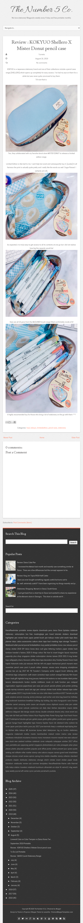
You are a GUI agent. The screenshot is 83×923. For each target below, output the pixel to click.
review (29, 630)
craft (29, 674)
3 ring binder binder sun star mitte (34, 693)
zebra (19, 641)
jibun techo (23, 726)
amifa (52, 671)
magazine (9, 734)
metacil (51, 734)
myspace (37, 918)
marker (26, 734)
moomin (54, 737)
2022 (11, 801)
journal (26, 645)
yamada (37, 771)
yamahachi (45, 771)
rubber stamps (42, 667)
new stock (10, 741)
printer (68, 686)
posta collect (52, 748)
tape (45, 641)
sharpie (8, 756)
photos (58, 686)
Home (42, 437)
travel (51, 634)
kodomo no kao (55, 678)
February (14, 881)
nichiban (28, 741)
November (15, 822)
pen (46, 634)
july (25, 663)
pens (50, 630)
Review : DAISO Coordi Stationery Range (25, 856)
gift (16, 678)
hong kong (28, 678)
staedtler (53, 756)
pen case (36, 686)
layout (66, 652)
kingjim (61, 652)
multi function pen (62, 682)
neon (75, 663)
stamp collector (64, 756)
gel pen (29, 719)
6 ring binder (72, 656)
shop (19, 656)
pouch (32, 667)
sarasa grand (59, 752)
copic (16, 708)
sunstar (9, 671)
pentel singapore (35, 745)
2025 (11, 789)
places (8, 748)
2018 (19, 649)
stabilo (47, 756)
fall (14, 715)
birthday (74, 697)
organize (19, 686)
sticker (14, 649)
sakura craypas (47, 752)
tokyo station (14, 767)
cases (33, 704)
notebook (73, 630)
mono (40, 737)
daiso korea (30, 649)
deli (22, 711)
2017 (24, 671)
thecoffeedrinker (12, 630)
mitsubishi (18, 737)
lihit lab (37, 663)
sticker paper (67, 760)
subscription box (21, 634)
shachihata (73, 752)
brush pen (44, 637)
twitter (22, 918)
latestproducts (17, 682)
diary (75, 637)
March (13, 877)
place (75, 745)
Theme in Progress (23, 912)
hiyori (51, 723)
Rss (64, 918)
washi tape (68, 637)
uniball (8, 693)
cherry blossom (24, 660)
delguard (16, 711)
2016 (11, 898)
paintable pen (15, 745)
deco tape (40, 660)
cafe (75, 671)
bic (69, 697)
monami (70, 663)
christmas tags (11, 674)
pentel (36, 637)
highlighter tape (29, 723)
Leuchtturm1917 (59, 693)
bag (61, 697)
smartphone (72, 667)
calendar (9, 704)
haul (28, 428)
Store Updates (63, 630)
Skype (56, 918)
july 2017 (36, 726)
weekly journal (14, 771)
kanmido (47, 726)
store (40, 641)
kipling (71, 726)
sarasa (51, 667)
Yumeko (42, 54)
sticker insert (55, 760)
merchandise (42, 734)
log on (59, 730)
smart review (23, 756)
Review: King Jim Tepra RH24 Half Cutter (32, 575)
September (15, 831)
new (65, 737)
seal (66, 752)
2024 (11, 793)
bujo (7, 660)
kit (47, 678)
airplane (13, 697)
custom (52, 674)
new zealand (19, 741)
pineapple (64, 745)
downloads (43, 630)
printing (74, 686)
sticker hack (73, 649)
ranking (8, 752)
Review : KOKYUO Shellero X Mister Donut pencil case (41, 45)
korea (60, 645)
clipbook (55, 704)
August (13, 835)
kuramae (32, 730)
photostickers (48, 745)
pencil (75, 645)
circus (48, 704)
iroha (66, 723)
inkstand (60, 723)
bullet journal (18, 645)
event (72, 711)
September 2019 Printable (20, 843)
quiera (70, 748)
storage (66, 641)
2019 (60, 656)
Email (60, 918)
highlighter (10, 637)
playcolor (20, 748)
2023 (19, 693)
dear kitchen (52, 708)
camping (21, 704)
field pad (19, 715)
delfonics (9, 711)
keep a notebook (57, 726)
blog (7, 700)
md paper (47, 663)
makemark (18, 734)
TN (31, 671)
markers (58, 649)
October (14, 826)
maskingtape (39, 634)
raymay (14, 689)
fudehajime (14, 719)
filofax (25, 715)
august (58, 671)
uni (17, 671)
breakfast (30, 700)
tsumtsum (40, 767)
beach (65, 697)
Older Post (76, 437)
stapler (16, 760)
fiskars (31, 715)
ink (55, 723)
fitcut (36, 715)
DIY (23, 649)
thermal (74, 763)
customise (34, 708)
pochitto (27, 748)
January (14, 885)
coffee (33, 660)
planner (8, 641)
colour (40, 652)
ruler (39, 752)
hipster (45, 723)
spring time (39, 756)
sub (30, 763)
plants (13, 748)
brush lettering (67, 671)
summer (35, 763)
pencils (52, 686)
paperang (24, 745)
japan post (14, 726)
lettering (51, 649)
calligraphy (13, 660)
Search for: (10, 606)
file (45, 652)
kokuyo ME (23, 730)
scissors (20, 689)
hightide (21, 678)
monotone (47, 737)
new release (67, 645)
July (12, 860)
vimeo (52, 918)
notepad (74, 682)
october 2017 (67, 741)
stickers (66, 634)
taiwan (55, 656)
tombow (9, 652)
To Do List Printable (17, 852)
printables (54, 645)
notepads (49, 741)
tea (13, 671)
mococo (34, 737)
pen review (18, 637)
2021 (65, 656)
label (45, 730)
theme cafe (66, 763)
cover (21, 708)
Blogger (58, 909)
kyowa (39, 730)
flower (52, 715)
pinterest (41, 918)
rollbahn (18, 752)
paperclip (9, 656)
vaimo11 (65, 767)
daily (44, 708)
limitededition (42, 428)
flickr (26, 918)
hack (75, 660)
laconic (8, 682)
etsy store (65, 711)
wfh (22, 771)
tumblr (45, 918)
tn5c (7, 767)
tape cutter (73, 689)
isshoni (72, 723)
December (15, 818)
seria (57, 667)
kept (66, 726)
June (13, 864)
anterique (38, 697)
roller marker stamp (29, 752)
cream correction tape (40, 674)
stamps (43, 689)
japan (31, 637)
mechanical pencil (59, 663)
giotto (45, 719)
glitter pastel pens (59, 719)
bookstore (22, 700)
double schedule (47, 711)
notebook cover (38, 741)
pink (63, 686)
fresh (70, 715)
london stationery (70, 730)
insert (55, 652)
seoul (27, 689)
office (75, 741)
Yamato (69, 693)
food (66, 715)
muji (42, 645)
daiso (55, 630)
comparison (22, 674)
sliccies (15, 756)
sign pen (36, 689)
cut (40, 708)
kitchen (11, 730)
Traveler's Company (41, 671)
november (9, 667)
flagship (42, 715)
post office (42, 748)
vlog (70, 767)
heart (20, 723)
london (27, 682)
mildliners (41, 682)
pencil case (52, 428)
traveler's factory (19, 652)
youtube (52, 771)
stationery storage (35, 760)
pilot (62, 637)
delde (75, 708)
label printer (73, 678)
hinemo (39, 723)
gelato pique (37, 719)
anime (32, 697)
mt (53, 682)
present (60, 748)
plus (15, 656)
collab (75, 704)
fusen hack (10, 678)
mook (48, 682)
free (31, 634)
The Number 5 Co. (41, 10)
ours (7, 745)
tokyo (14, 641)
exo (76, 711)
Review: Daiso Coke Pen (26, 562)
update (14, 693)
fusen (26, 637)
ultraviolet (48, 767)
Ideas (50, 693)
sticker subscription (38, 656)
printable (22, 630)
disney (38, 711)
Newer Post (7, 437)
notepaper (57, 741)
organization (10, 686)
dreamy (58, 711)
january (36, 678)
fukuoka (22, 719)
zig (20, 671)
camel (15, 704)
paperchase (27, 686)
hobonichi (15, 663)
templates (44, 763)
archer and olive (53, 697)
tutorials (58, 634)
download (73, 634)
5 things (34, 652)
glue (45, 649)
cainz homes (72, 700)
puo (65, 748)
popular (34, 748)
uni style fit (56, 767)
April (12, 872)
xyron (31, 771)
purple (8, 689)
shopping (63, 667)
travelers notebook (27, 767)
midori (57, 637)
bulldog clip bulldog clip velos (46, 700)
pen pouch (45, 686)
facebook (19, 918)
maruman (73, 652)
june (41, 726)
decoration (48, 660)
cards (28, 704)
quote (75, 748)
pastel (47, 645)
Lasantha (47, 912)
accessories (27, 641)
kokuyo (33, 428)
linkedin (34, 918)
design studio (29, 711)
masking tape (56, 641)
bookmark (13, 700)
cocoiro (61, 704)
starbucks (23, 760)
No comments (41, 62)
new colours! (72, 737)
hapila (8, 663)
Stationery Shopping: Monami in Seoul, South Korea (37, 588)
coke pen (68, 704)
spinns (31, 756)
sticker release (62, 689)
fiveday (59, 660)
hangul (14, 723)
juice (30, 726)
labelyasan (51, 730)
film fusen (73, 674)
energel (59, 674)
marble (33, 682)
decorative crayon (65, 708)
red (13, 752)
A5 (28, 671)
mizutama (26, 737)
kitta (16, 730)
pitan (71, 745)
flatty (47, 715)
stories (49, 656)
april (44, 697)
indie (21, 663)
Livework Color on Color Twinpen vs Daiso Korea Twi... (31, 839)
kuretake (64, 678)
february (66, 674)
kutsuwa (30, 663)
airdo (7, 697)
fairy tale (9, 715)
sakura (35, 641)
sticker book (51, 689)
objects (35, 630)
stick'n (46, 760)
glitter (49, 719)
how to (49, 652)
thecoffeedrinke (55, 763)
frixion (71, 660)
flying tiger (59, 715)
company (9, 708)
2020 (28, 652)
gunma (74, 719)
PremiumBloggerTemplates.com (62, 912)
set (31, 689)
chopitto (42, 704)
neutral (60, 737)
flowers (65, 660)
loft (41, 663)
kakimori (42, 678)
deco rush (39, 649)
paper (65, 649)
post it (27, 667)
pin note (57, 745)
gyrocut (8, 723)
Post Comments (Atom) (22, 522)
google (30, 918)
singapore (26, 656)
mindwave (10, 737)
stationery (62, 428)
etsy (54, 660)
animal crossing (23, 697)
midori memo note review (66, 734)
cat (37, 704)
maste (33, 734)
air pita (74, 693)
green (69, 719)
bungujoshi (62, 700)
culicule (26, 708)
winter (26, 771)
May (12, 868)
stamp (8, 649)
